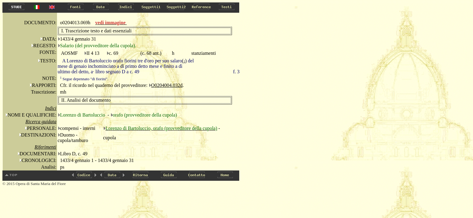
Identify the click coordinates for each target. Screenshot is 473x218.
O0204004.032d (167, 85)
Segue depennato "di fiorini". (84, 79)
